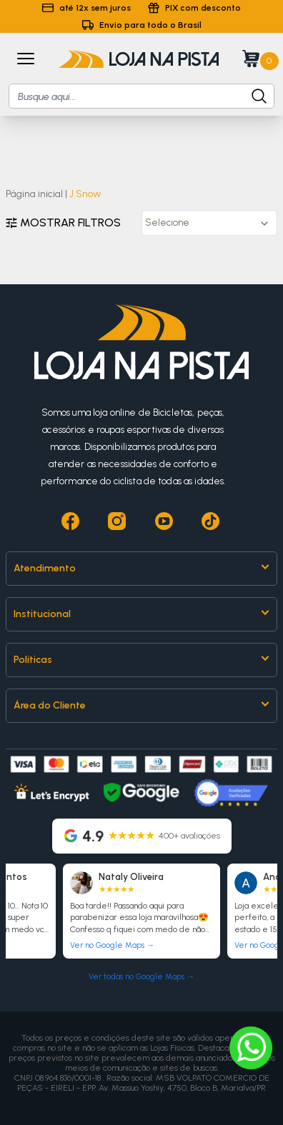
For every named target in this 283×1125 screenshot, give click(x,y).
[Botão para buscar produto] (252, 96)
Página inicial (34, 194)
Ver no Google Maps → (112, 945)
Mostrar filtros (63, 222)
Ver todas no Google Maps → (141, 976)
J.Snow (85, 194)
